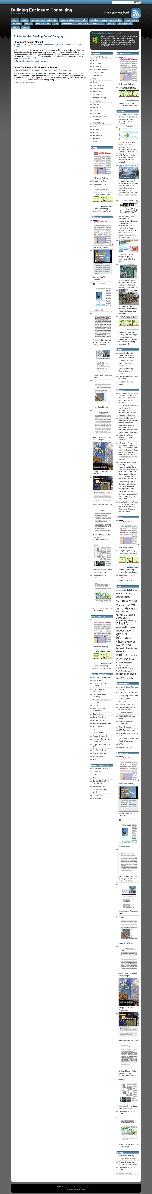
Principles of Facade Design (129, 254)
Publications (68, 45)
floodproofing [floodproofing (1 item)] (120, 627)
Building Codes (36, 45)
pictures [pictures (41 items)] (123, 659)
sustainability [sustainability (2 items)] (127, 671)
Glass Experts (53, 70)
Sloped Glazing (98, 123)
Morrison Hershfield (100, 736)
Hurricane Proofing (49, 45)
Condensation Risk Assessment (103, 277)
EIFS (120, 155)
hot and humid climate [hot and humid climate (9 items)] (125, 646)
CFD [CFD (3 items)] (118, 605)
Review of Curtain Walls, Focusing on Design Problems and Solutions (127, 464)
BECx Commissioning (100, 69)
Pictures (95, 110)
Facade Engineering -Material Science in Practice (126, 363)
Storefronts (123, 492)
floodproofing (35, 61)
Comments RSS (79, 1189)
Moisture (60, 45)
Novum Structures (99, 786)
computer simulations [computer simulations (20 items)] (125, 606)
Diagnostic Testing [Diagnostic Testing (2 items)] (123, 611)
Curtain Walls (97, 76)
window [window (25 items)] (127, 677)
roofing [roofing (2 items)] (127, 665)
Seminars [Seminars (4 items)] (121, 667)
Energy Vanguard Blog (101, 190)
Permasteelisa (98, 795)
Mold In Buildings (125, 727)
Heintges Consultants (100, 720)
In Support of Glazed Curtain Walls (103, 471)
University (96, 139)
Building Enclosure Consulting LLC (106, 33)
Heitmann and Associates (102, 723)
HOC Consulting (98, 727)
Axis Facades (97, 680)
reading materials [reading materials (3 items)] (124, 664)
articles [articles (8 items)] (128, 589)
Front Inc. (96, 705)
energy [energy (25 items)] (121, 614)
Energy (44, 70)
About (95, 60)
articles (23, 61)
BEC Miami (97, 66)
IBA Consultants (98, 733)
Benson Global (98, 772)
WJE (94, 759)
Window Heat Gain (99, 181)
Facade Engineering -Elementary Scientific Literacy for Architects (126, 355)
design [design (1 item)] (136, 609)
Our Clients (97, 107)
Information (97, 101)
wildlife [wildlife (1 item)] (118, 678)
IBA (94, 730)
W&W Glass (97, 798)
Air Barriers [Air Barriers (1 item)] (120, 590)
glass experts (25, 82)
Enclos (95, 775)
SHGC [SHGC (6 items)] (129, 667)
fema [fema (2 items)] (130, 624)
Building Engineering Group (129, 696)
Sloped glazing (124, 482)
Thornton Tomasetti (100, 753)
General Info (97, 91)
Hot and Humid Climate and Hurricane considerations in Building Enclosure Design (129, 218)
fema (28, 61)
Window (95, 142)
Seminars (96, 120)
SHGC (33, 82)
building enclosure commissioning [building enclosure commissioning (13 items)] (126, 596)
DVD (94, 79)
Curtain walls (123, 406)
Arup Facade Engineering (102, 677)
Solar (94, 126)
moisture (44, 61)
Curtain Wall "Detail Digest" (128, 115)
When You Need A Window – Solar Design (103, 608)
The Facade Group (99, 750)
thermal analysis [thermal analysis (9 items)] (126, 673)
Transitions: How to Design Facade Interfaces (103, 570)
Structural (96, 129)
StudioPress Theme (88, 1187)
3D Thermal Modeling (126, 1156)
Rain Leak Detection (100, 117)
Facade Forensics (99, 88)
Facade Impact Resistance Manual (103, 375)
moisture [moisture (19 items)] (122, 655)
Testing (95, 132)
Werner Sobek (98, 756)
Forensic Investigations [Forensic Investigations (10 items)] (126, 629)
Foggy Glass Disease (126, 435)
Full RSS (70, 1189)
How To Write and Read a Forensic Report (103, 437)
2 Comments (66, 70)
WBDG (121, 744)
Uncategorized (98, 135)
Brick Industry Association (128, 693)
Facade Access (98, 85)
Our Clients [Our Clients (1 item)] (133, 655)
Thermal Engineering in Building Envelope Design (103, 209)
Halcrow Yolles (98, 714)
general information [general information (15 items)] (124, 635)
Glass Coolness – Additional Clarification (36, 67)
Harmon (95, 778)
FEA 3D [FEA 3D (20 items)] (122, 623)
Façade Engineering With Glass (129, 181)
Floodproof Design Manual (28, 42)
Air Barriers (97, 63)
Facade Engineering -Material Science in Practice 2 (126, 371)
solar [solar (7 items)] (119, 670)
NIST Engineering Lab (127, 730)
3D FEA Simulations (100, 57)
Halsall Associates (99, 717)
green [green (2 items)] (118, 645)
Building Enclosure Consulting (41, 10)
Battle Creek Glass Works (102, 768)
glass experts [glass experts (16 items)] (125, 641)
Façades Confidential (126, 713)
